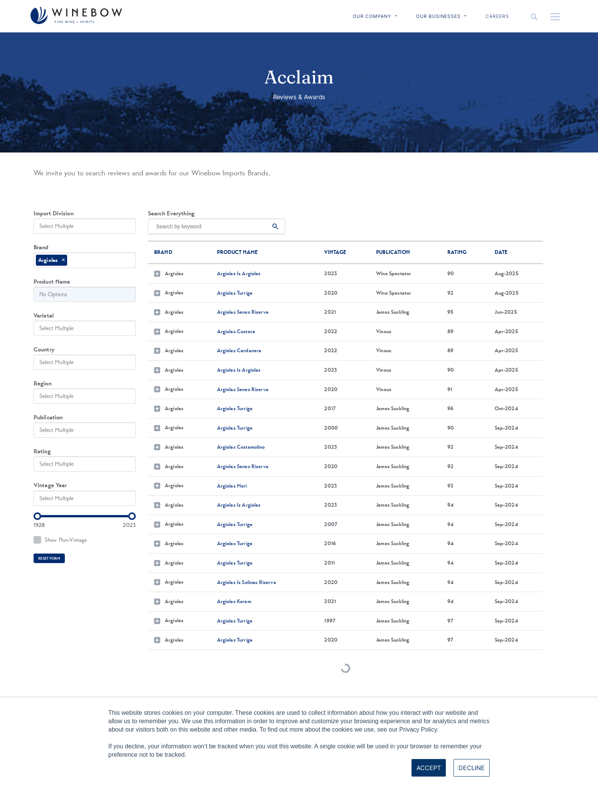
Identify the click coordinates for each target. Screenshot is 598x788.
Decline (471, 768)
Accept (428, 768)
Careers (497, 16)
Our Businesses (438, 16)
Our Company (372, 16)
